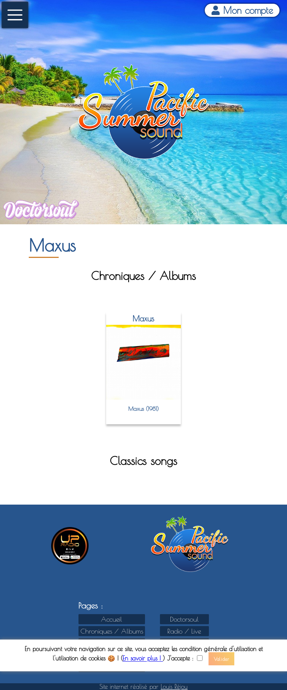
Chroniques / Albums (111, 631)
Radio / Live (184, 631)
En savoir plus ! (143, 658)
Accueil (111, 619)
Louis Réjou (174, 686)
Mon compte (242, 10)
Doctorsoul (184, 619)
